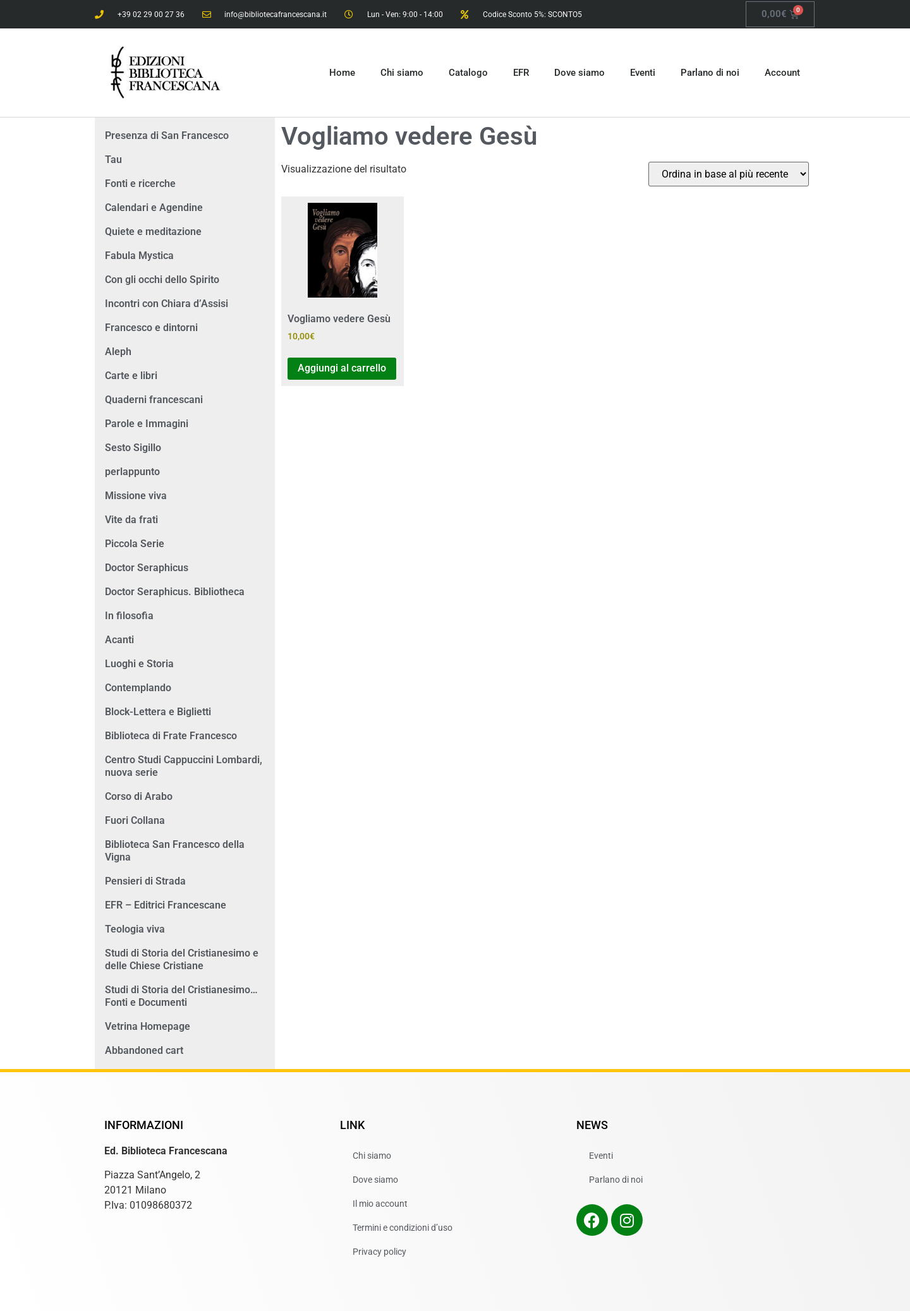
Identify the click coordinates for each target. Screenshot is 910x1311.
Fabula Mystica (139, 256)
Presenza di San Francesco (167, 136)
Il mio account (380, 1204)
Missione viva (136, 496)
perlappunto (132, 472)
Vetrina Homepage (147, 1026)
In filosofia (129, 616)
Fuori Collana (135, 820)
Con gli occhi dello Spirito (162, 280)
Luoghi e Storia (139, 664)
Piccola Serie (134, 544)
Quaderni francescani (154, 400)
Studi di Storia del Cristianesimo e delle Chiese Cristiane (181, 959)
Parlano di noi (710, 72)
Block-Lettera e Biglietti (158, 712)
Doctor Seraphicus (146, 568)
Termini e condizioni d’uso (402, 1228)
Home (342, 72)
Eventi (642, 72)
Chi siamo (401, 72)
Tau (113, 160)
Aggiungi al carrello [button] (342, 368)
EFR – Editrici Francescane (165, 905)
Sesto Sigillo (133, 448)
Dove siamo (579, 72)
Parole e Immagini (146, 424)
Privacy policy (379, 1252)
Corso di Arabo (139, 796)
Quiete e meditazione (153, 232)
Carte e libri (131, 376)
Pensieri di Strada (145, 881)
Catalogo (468, 72)
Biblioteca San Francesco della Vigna (175, 850)
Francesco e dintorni (151, 328)
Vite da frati (131, 520)
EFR (521, 72)
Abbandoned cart (144, 1050)
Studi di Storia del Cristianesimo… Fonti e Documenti (181, 996)
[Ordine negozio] (728, 174)
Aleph (118, 352)
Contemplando (138, 688)
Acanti (119, 640)
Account (782, 72)
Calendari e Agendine (154, 208)
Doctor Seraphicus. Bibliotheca (175, 592)
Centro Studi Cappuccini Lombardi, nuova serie (183, 766)
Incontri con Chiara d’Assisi (166, 304)
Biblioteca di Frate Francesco (171, 736)
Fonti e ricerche (140, 184)
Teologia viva (135, 929)
